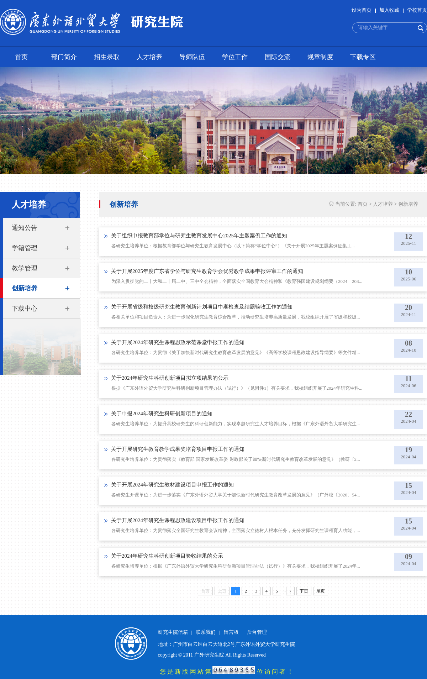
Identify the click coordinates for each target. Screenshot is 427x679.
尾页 (320, 591)
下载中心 (24, 308)
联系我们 (206, 632)
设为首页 (361, 10)
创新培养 (24, 288)
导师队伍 (192, 56)
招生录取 (107, 56)
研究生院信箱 (173, 632)
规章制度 (320, 56)
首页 (21, 56)
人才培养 (149, 56)
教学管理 (24, 268)
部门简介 (64, 56)
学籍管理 (24, 248)
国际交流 (277, 56)
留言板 (231, 632)
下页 (304, 591)
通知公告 (24, 228)
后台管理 (257, 632)
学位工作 (235, 56)
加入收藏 (389, 10)
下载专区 (363, 56)
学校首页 (417, 10)
